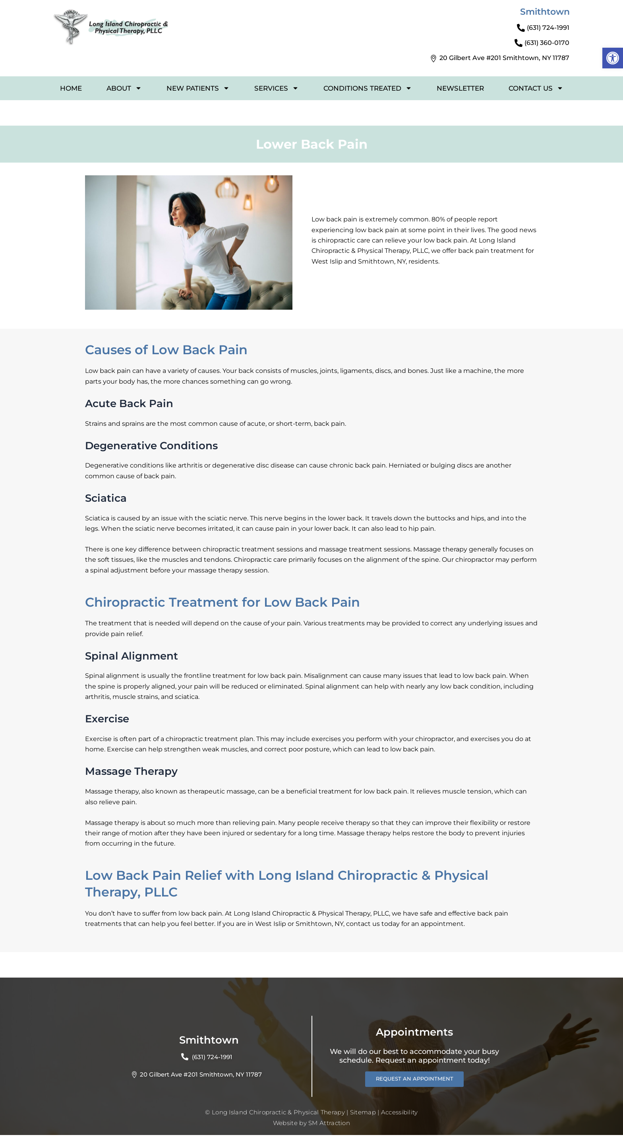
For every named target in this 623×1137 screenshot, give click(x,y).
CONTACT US (536, 88)
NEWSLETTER (460, 88)
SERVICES (276, 88)
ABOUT (124, 88)
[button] (612, 58)
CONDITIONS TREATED (367, 88)
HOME (71, 88)
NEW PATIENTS (198, 88)
